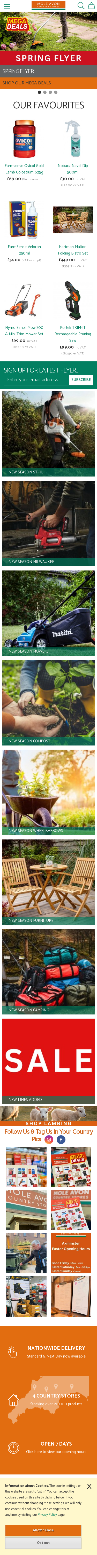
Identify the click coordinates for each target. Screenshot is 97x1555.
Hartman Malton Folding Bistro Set (73, 250)
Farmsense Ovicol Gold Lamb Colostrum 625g (24, 169)
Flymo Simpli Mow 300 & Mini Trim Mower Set (24, 330)
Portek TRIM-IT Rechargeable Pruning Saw (73, 334)
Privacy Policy (47, 1515)
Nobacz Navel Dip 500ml (73, 169)
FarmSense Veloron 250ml (24, 250)
